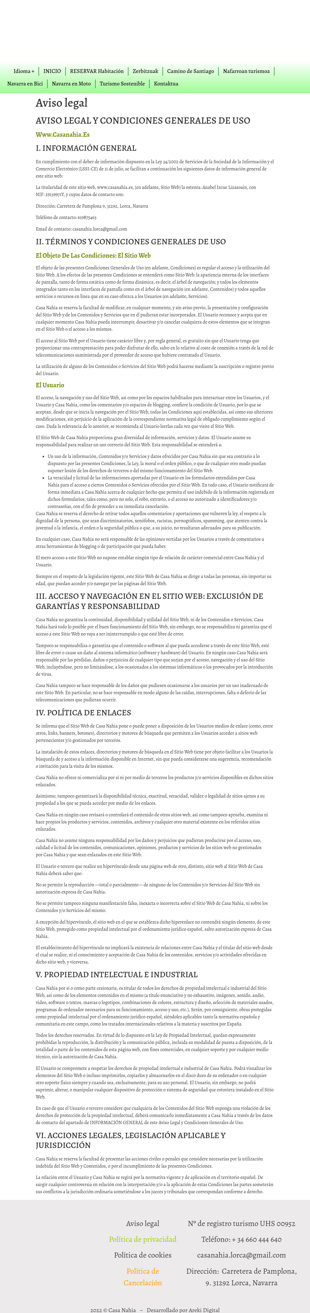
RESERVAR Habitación (97, 71)
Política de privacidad (142, 1239)
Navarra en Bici (25, 84)
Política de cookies (142, 1255)
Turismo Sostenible (122, 84)
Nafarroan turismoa (246, 71)
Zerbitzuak (145, 71)
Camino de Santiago (190, 71)
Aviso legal (142, 1223)
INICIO (52, 71)
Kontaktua (166, 84)
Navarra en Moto (71, 84)
